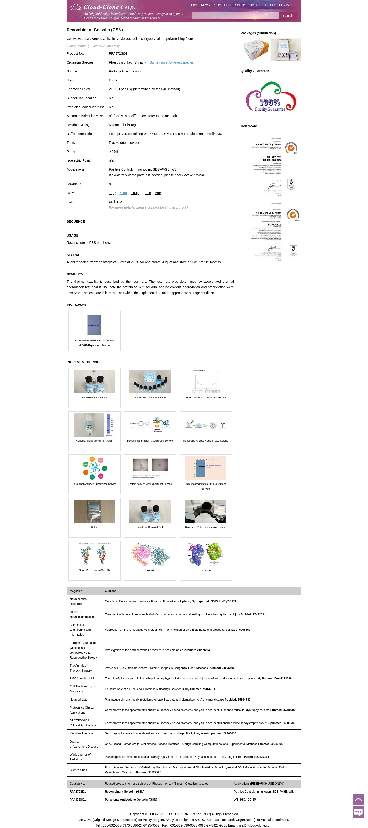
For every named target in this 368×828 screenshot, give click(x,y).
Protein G (150, 570)
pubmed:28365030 (223, 733)
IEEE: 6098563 (240, 629)
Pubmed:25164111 (202, 689)
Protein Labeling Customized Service (205, 397)
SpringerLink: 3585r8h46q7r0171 (214, 601)
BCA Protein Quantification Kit (150, 397)
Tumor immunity (78, 46)
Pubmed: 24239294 (197, 650)
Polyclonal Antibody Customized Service (94, 483)
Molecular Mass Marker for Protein (94, 440)
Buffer (94, 527)
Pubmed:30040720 (270, 744)
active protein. (194, 175)
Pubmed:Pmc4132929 (276, 678)
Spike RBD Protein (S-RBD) (94, 570)
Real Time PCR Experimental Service (205, 527)
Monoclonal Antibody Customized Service (205, 440)
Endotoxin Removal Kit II (150, 527)
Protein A (206, 570)
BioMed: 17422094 (253, 614)
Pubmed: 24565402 (221, 668)
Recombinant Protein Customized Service (150, 440)
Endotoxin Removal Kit (94, 397)
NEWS (205, 5)
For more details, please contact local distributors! (148, 207)
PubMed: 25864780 (238, 699)
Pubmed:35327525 (148, 772)
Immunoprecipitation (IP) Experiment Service (206, 486)
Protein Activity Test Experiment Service (150, 483)
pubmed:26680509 (282, 723)
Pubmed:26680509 (282, 710)
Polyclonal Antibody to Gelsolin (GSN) (131, 799)
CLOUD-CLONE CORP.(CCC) (189, 814)
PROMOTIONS (222, 5)
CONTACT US (288, 5)
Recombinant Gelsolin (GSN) (124, 791)
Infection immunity (106, 46)
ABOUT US (268, 5)
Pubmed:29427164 (256, 757)
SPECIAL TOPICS (247, 5)
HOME (194, 5)
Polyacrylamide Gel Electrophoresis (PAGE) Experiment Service (94, 343)
